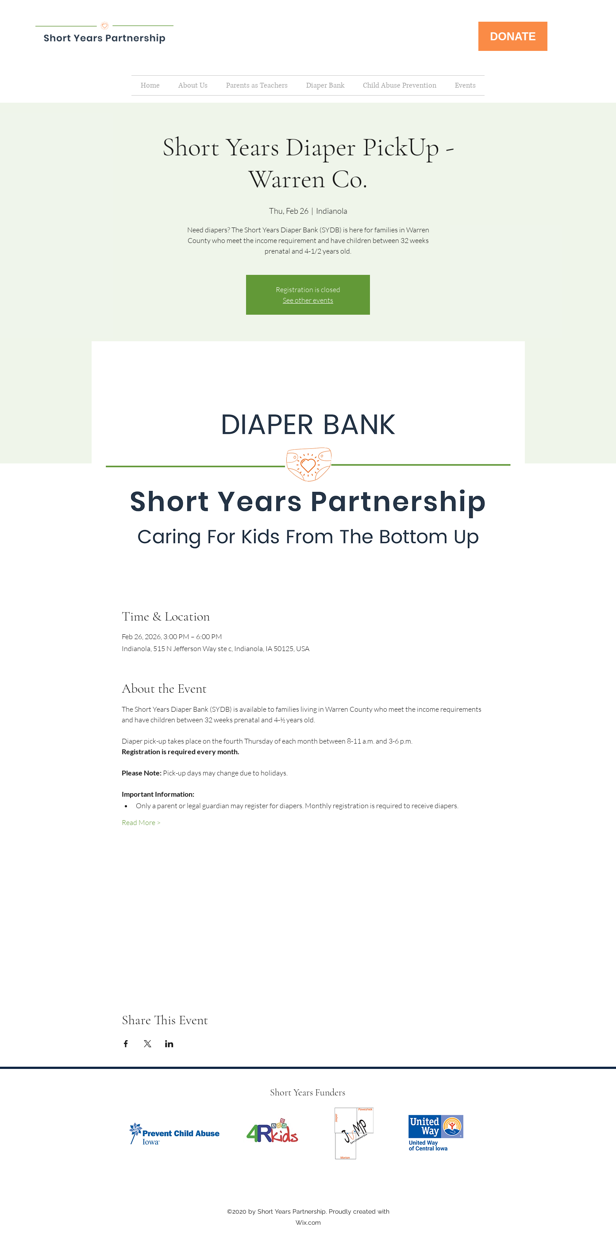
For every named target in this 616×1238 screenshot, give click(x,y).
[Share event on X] (147, 1043)
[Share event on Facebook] (126, 1043)
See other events (308, 300)
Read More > (141, 822)
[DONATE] (512, 36)
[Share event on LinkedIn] (169, 1043)
